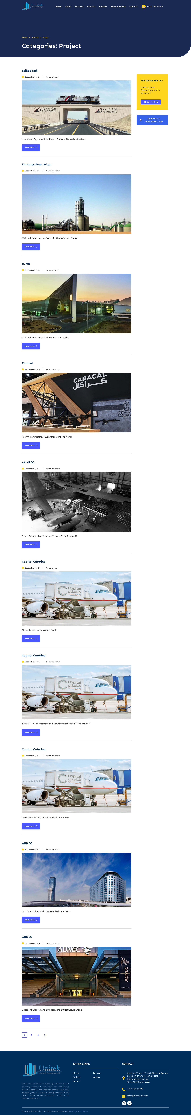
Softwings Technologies (78, 1111)
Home (58, 6)
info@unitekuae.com (137, 1095)
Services (79, 6)
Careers (103, 6)
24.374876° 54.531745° (142, 1076)
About (68, 6)
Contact (133, 6)
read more (31, 147)
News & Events (118, 6)
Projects (91, 6)
